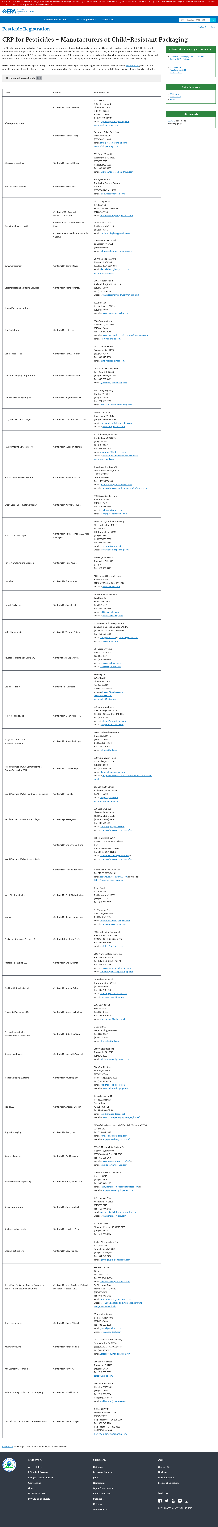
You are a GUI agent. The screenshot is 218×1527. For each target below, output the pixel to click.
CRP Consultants (176, 73)
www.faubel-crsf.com (104, 459)
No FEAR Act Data (37, 1494)
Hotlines (162, 1472)
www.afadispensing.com (106, 125)
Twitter (166, 1501)
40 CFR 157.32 (132, 65)
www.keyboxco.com (112, 662)
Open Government (103, 1488)
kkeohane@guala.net (110, 546)
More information (43, 4)
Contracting (34, 1483)
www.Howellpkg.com (113, 615)
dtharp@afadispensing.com (113, 142)
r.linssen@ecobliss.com (112, 691)
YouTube (173, 1501)
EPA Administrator (38, 1472)
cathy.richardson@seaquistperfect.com (119, 1186)
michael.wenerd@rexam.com (114, 1059)
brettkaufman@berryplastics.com (116, 215)
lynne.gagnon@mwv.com (112, 826)
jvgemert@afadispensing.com (114, 121)
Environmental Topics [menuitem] (56, 19)
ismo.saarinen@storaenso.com (115, 1281)
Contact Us (202, 27)
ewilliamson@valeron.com (113, 1401)
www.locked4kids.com (105, 698)
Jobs (95, 1478)
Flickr (180, 1501)
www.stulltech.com (112, 1331)
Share (213, 27)
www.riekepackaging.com (115, 1088)
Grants (32, 1488)
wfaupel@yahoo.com (113, 510)
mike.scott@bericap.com (112, 193)
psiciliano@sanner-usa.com (113, 1164)
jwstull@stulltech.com (111, 1328)
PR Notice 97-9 (175, 97)
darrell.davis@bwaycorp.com (114, 269)
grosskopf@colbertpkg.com (113, 382)
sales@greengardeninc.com (113, 513)
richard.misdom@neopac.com (115, 920)
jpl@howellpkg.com (109, 611)
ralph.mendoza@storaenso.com (115, 1299)
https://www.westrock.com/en (117, 830)
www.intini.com (110, 640)
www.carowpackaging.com (116, 313)
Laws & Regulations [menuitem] (85, 19)
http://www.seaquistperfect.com (118, 1190)
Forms (172, 99)
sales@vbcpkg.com (103, 1375)
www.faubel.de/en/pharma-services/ (120, 455)
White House (100, 1509)
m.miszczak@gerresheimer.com (116, 484)
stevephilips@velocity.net (112, 1018)
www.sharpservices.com (114, 1215)
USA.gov (97, 1504)
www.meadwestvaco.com (106, 800)
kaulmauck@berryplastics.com (115, 233)
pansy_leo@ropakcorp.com (113, 1135)
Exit (39, 78)
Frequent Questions (168, 1483)
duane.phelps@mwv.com (112, 771)
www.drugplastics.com (114, 426)
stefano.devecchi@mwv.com (114, 876)
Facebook (160, 1501)
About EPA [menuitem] (108, 19)
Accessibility (35, 1467)
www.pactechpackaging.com (116, 967)
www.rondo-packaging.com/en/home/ (121, 1117)
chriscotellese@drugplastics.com (116, 423)
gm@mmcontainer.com (112, 724)
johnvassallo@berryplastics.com (116, 250)
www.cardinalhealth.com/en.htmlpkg (121, 294)
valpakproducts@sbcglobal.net (115, 1353)
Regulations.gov (102, 1494)
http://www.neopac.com (114, 924)
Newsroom (99, 1483)
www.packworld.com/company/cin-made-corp (125, 335)
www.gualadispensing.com (116, 549)
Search (213, 20)
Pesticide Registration (26, 29)
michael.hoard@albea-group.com (116, 171)
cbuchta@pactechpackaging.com (116, 971)
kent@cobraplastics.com (112, 360)
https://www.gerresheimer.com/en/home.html (125, 488)
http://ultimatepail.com (114, 720)
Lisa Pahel (171, 121)
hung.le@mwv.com (109, 797)
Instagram (186, 1501)
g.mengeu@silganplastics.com (115, 1259)
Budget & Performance (40, 1478)
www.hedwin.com (111, 586)
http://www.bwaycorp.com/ (116, 1139)
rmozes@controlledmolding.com (116, 404)
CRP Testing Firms (176, 67)
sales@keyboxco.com (110, 666)
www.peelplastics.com (113, 997)
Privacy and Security (39, 1499)
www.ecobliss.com (103, 695)
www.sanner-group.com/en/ (116, 1161)
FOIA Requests (166, 1478)
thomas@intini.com (128, 637)
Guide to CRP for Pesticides (180, 59)
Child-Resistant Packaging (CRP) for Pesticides (187, 56)
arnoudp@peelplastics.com (113, 993)
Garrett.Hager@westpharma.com (110, 1433)
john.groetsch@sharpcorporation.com (118, 1212)
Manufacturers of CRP (178, 70)
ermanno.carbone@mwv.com (114, 855)
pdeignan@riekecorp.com (112, 1084)
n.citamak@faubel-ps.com (113, 452)
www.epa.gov (79, 1)
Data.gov (98, 1467)
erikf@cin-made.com (110, 338)
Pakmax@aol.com (109, 749)
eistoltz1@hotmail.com (111, 946)
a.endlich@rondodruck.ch (112, 1113)
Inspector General (102, 1472)
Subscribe (98, 1499)
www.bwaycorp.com (104, 272)
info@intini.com (108, 637)
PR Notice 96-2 (175, 94)
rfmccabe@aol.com (109, 1040)
